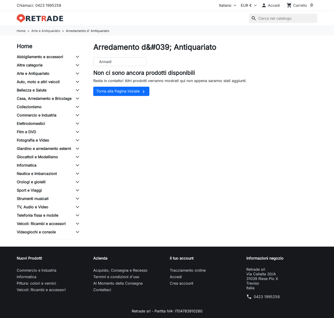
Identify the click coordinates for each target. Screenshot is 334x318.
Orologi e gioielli (31, 182)
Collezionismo (29, 107)
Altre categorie (29, 65)
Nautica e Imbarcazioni (37, 173)
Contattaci (102, 289)
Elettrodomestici (31, 123)
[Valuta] (247, 5)
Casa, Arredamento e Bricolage (44, 98)
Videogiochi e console (36, 232)
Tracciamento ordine (188, 270)
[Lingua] (226, 5)
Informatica (26, 165)
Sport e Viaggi (29, 190)
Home (24, 46)
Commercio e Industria (36, 115)
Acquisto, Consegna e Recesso (120, 270)
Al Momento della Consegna (118, 283)
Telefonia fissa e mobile (37, 215)
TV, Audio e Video (32, 207)
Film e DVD (26, 132)
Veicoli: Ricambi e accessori (41, 223)
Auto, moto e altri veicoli (38, 82)
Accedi (176, 276)
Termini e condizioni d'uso (116, 276)
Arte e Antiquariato (33, 73)
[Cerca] (283, 18)
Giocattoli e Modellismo (37, 157)
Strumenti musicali (32, 198)
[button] (270, 5)
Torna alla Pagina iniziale (121, 91)
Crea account (181, 283)
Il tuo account (181, 258)
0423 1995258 (267, 296)
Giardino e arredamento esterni (44, 148)
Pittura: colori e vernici (36, 283)
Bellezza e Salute (31, 90)
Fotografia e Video (33, 140)
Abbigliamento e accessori (40, 56)
